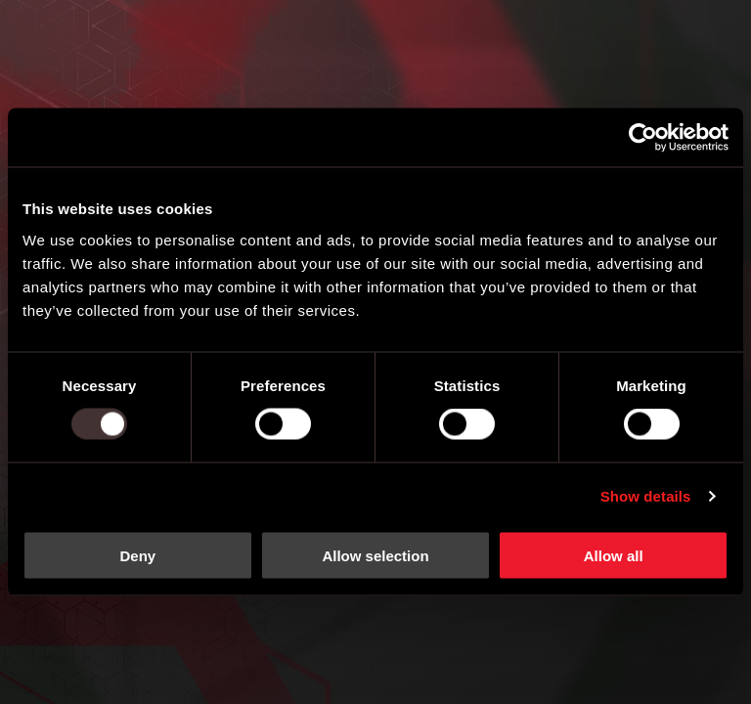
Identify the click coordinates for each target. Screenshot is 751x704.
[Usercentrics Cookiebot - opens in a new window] (643, 138)
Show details (645, 496)
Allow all (613, 555)
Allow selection (375, 555)
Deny (137, 555)
